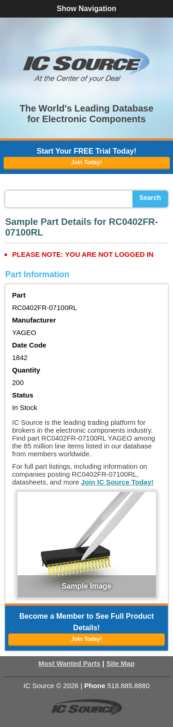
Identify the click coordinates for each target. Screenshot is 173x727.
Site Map (120, 663)
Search (150, 197)
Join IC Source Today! (117, 482)
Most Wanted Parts (69, 663)
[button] (86, 64)
